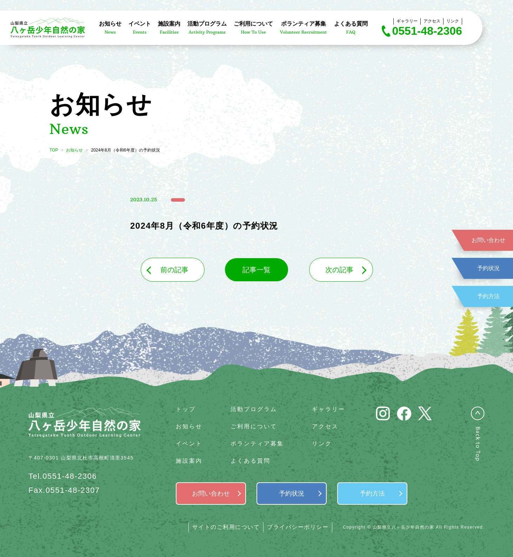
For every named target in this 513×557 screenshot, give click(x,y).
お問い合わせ (488, 240)
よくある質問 (251, 461)
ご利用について (254, 426)
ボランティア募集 (257, 444)
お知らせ (74, 150)
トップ (186, 409)
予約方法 (488, 296)
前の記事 (174, 270)
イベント (189, 444)
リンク (452, 21)
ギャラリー (407, 21)
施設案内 (189, 461)
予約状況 (488, 268)
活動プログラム (254, 409)
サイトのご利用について (226, 527)
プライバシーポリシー (297, 527)
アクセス (432, 21)
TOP (53, 150)
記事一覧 (256, 270)
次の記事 (339, 270)
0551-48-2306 (427, 31)
